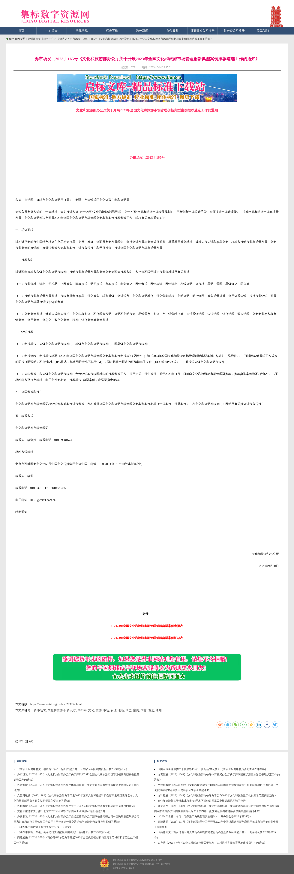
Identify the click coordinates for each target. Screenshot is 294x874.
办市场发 (40, 710)
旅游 (99, 710)
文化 (91, 710)
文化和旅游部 (57, 710)
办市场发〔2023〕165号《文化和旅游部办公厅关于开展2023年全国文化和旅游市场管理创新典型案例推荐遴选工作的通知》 (141, 39)
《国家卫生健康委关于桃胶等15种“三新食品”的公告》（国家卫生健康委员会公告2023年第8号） (72, 769)
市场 (106, 710)
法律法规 (82, 30)
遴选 (151, 710)
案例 (136, 710)
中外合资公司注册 (233, 30)
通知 (159, 710)
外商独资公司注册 (202, 30)
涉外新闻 (142, 30)
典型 (129, 710)
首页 (21, 30)
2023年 (82, 710)
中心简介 (52, 30)
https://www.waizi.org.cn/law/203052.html (56, 704)
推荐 (144, 710)
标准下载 (112, 30)
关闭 (29, 741)
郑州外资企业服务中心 (41, 39)
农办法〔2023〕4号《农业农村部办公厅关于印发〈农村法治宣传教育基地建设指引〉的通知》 (212, 842)
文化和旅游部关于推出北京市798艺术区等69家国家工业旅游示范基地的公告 (61, 811)
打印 (19, 741)
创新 (121, 710)
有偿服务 (172, 30)
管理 (114, 710)
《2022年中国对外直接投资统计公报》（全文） (44, 827)
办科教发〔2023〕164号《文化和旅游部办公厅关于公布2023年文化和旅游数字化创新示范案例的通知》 (77, 806)
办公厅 (71, 710)
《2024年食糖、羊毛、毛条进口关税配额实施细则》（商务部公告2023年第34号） (64, 832)
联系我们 (263, 30)
